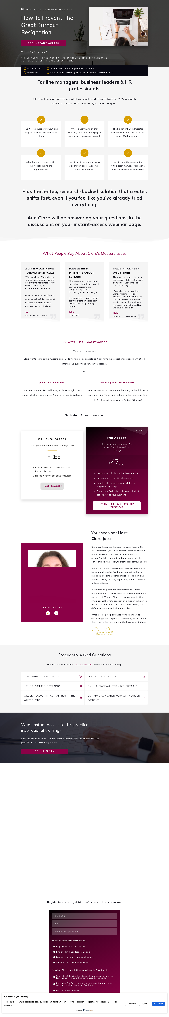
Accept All (158, 1004)
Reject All (145, 1004)
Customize (131, 1004)
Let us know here (83, 664)
